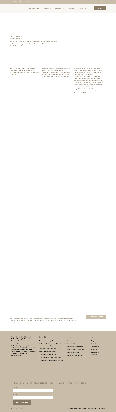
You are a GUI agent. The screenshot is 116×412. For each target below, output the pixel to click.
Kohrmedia (102, 408)
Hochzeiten (71, 8)
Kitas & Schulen (59, 8)
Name (15, 387)
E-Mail (15, 394)
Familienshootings (16, 355)
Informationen (82, 8)
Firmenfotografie (34, 8)
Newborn (15, 353)
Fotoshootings (47, 8)
